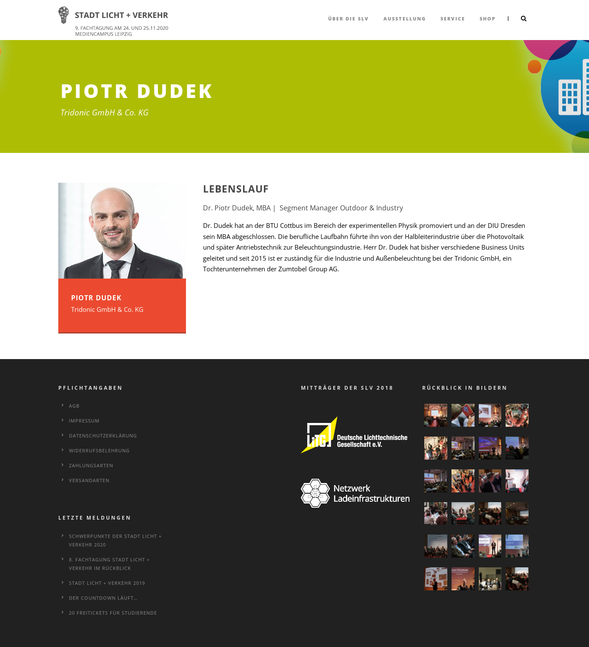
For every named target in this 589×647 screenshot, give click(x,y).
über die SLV (348, 18)
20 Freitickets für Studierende (113, 613)
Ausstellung (404, 18)
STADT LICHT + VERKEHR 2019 (107, 583)
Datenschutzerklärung (103, 435)
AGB (74, 406)
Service (452, 18)
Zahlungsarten (91, 465)
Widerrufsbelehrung (99, 450)
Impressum (84, 420)
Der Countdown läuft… (103, 598)
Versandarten (89, 480)
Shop (488, 18)
